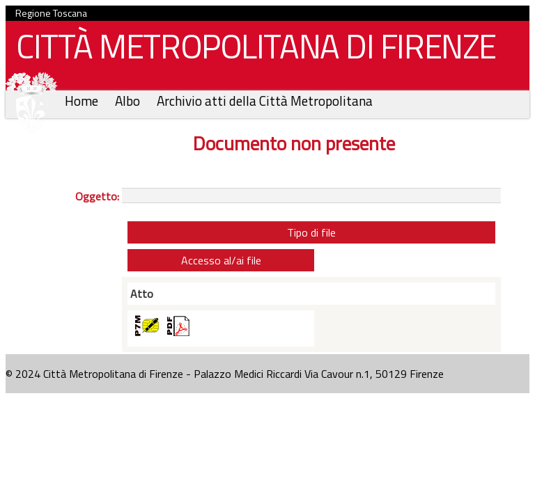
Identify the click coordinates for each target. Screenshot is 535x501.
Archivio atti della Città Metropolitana (265, 100)
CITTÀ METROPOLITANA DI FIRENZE (251, 50)
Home (83, 100)
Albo (129, 100)
